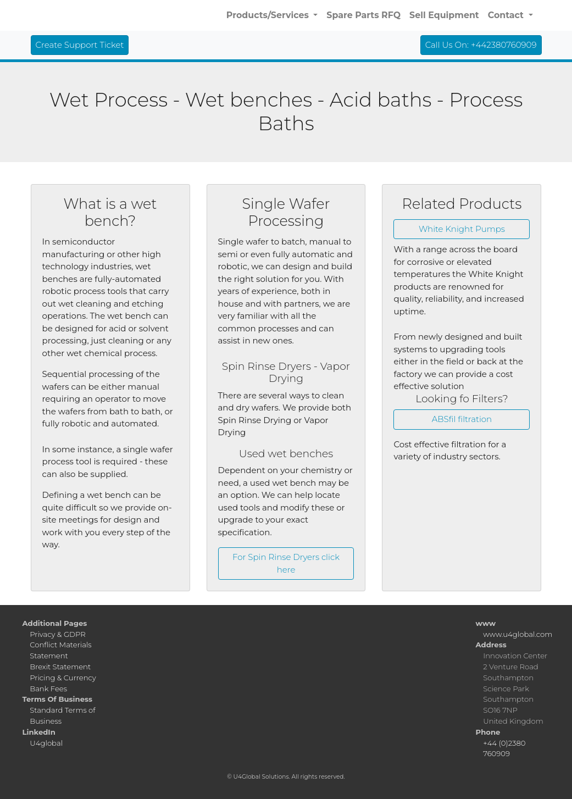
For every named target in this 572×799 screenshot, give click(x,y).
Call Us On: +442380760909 (481, 45)
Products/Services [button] (268, 15)
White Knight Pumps (462, 229)
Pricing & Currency (63, 677)
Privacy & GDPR (58, 634)
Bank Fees (48, 688)
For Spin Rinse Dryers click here (286, 563)
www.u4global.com (517, 634)
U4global (46, 743)
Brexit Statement (60, 666)
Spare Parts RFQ (363, 15)
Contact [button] (507, 15)
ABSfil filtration (462, 419)
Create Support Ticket (80, 45)
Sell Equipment (444, 15)
